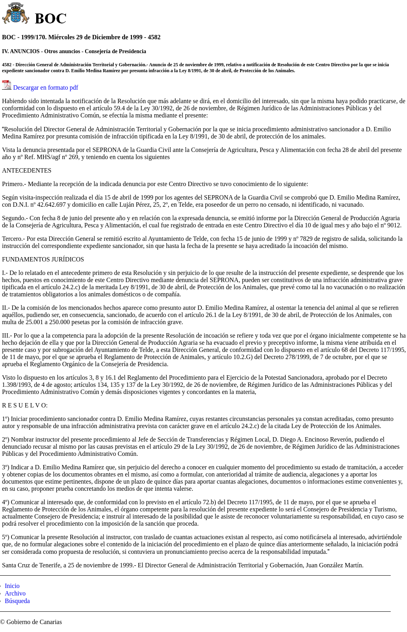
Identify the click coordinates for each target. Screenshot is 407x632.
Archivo (15, 593)
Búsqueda (17, 600)
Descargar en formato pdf (45, 87)
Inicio (12, 585)
